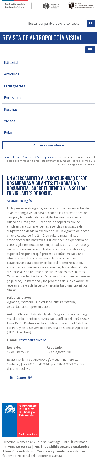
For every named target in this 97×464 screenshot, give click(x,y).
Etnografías (14, 85)
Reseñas (10, 109)
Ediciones (16, 157)
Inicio (5, 157)
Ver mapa (80, 442)
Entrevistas (13, 97)
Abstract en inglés (19, 201)
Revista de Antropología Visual (42, 37)
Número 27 (31, 157)
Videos (9, 120)
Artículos (11, 74)
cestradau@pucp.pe (32, 340)
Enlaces (10, 132)
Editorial (11, 62)
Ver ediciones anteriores (48, 145)
